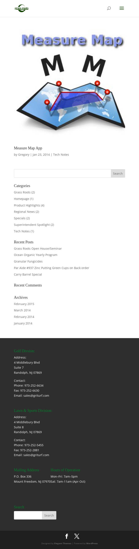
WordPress (92, 543)
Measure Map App (28, 148)
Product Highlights (27, 205)
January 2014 (23, 323)
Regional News (24, 212)
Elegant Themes (62, 543)
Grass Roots (22, 192)
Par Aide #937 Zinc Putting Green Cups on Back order (51, 268)
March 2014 (22, 310)
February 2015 (24, 304)
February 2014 (24, 317)
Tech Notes (61, 155)
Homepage (21, 199)
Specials (20, 218)
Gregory (23, 155)
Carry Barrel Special (28, 274)
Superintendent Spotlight (32, 225)
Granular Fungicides (28, 261)
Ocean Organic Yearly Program (35, 255)
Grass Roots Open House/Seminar (38, 248)
